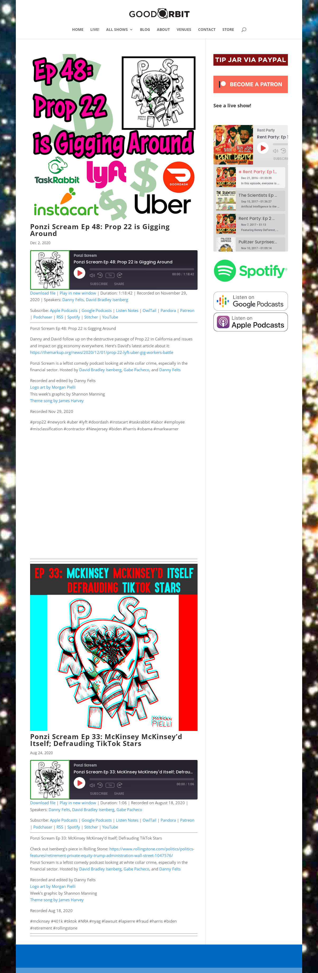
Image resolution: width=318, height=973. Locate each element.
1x (109, 275)
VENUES (184, 30)
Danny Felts (73, 299)
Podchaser (42, 317)
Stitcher (91, 317)
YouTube (110, 317)
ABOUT (163, 30)
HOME (77, 30)
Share (119, 284)
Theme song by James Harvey (57, 400)
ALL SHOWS (117, 30)
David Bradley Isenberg (107, 299)
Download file (42, 293)
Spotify (73, 317)
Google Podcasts (97, 310)
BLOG (145, 30)
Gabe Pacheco (136, 369)
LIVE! (94, 30)
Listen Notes (127, 310)
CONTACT (207, 30)
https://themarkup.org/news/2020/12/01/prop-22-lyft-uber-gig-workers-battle (101, 352)
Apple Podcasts (63, 310)
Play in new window (78, 293)
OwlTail (149, 310)
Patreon (187, 310)
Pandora (168, 310)
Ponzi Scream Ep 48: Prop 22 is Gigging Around (100, 230)
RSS (60, 317)
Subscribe (99, 284)
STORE (228, 30)
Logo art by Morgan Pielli (53, 387)
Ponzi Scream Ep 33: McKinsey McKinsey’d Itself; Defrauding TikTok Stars (106, 740)
